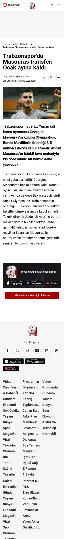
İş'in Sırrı (29, 457)
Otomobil (9, 451)
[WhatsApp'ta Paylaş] (51, 78)
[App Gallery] (52, 283)
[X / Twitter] (17, 350)
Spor (6, 428)
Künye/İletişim (32, 498)
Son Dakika (11, 410)
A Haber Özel (12, 393)
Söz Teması (31, 445)
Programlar (31, 381)
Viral (6, 439)
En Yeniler (10, 487)
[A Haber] (32, 5)
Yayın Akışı (31, 521)
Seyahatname (32, 428)
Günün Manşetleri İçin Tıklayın (32, 295)
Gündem (9, 399)
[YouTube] (37, 350)
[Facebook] (7, 350)
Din (5, 457)
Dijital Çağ (30, 463)
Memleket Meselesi (32, 422)
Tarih (6, 463)
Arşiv (26, 516)
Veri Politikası (32, 504)
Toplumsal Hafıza (32, 405)
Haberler (7, 44)
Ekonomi (9, 405)
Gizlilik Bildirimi (32, 527)
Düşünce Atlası (32, 387)
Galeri (7, 481)
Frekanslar (30, 510)
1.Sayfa (28, 474)
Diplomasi (30, 439)
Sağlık (7, 468)
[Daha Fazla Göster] (58, 78)
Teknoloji (9, 445)
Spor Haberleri (22, 44)
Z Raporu (29, 468)
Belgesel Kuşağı (32, 434)
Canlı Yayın (11, 387)
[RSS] (56, 350)
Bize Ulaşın (31, 492)
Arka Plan (30, 416)
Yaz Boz (29, 393)
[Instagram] (27, 350)
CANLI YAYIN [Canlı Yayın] (11, 5)
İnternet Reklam (32, 481)
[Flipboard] (47, 350)
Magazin (9, 434)
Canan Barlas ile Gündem (32, 410)
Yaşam (8, 416)
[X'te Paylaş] (44, 78)
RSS (26, 487)
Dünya (7, 422)
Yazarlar (9, 474)
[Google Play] (34, 283)
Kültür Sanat (51, 422)
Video (7, 381)
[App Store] (14, 283)
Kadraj (27, 399)
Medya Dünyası (32, 451)
